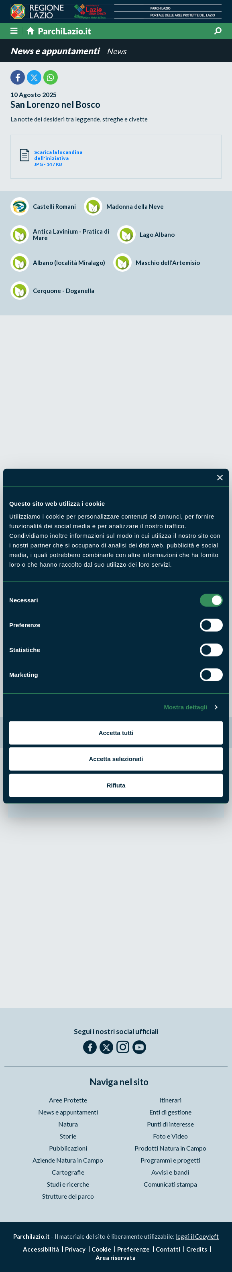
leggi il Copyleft (197, 1236)
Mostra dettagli (185, 707)
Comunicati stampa (170, 1184)
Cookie (101, 1249)
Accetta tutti (116, 732)
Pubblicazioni (68, 1148)
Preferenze (133, 1249)
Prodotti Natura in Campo (170, 1148)
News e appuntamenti (55, 50)
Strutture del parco (68, 1196)
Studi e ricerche (68, 1184)
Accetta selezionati (116, 758)
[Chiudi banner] (220, 478)
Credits (196, 1249)
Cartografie (68, 1172)
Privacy (75, 1249)
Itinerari (170, 1100)
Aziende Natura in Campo (68, 1160)
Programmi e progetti (170, 1160)
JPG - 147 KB (75, 158)
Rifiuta (116, 784)
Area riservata (116, 1257)
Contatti (168, 1249)
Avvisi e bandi (170, 1172)
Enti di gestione (170, 1112)
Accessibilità (41, 1249)
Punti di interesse (170, 1124)
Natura (68, 1124)
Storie (68, 1136)
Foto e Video (170, 1136)
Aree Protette (68, 1100)
